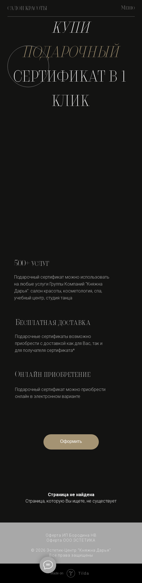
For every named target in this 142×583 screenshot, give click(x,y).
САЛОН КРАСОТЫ (27, 8)
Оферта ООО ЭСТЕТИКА (71, 540)
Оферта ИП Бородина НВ (71, 535)
